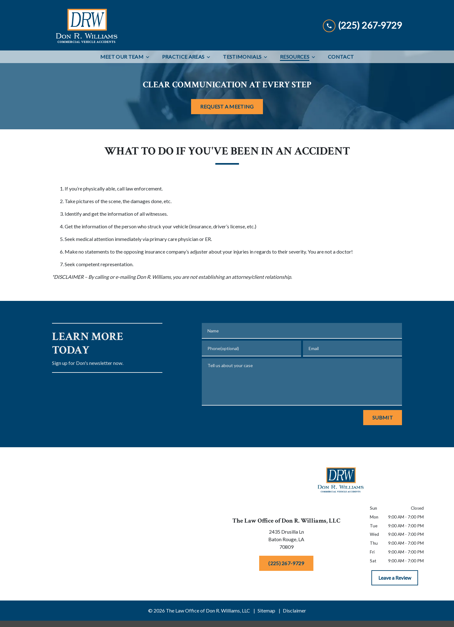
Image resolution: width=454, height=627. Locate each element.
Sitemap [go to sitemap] (266, 610)
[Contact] (340, 56)
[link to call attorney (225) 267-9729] (362, 25)
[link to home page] (86, 25)
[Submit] (382, 417)
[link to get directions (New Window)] (286, 540)
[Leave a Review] (394, 577)
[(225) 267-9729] (286, 563)
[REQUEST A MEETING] (227, 106)
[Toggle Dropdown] (149, 57)
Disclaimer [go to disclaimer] (294, 610)
